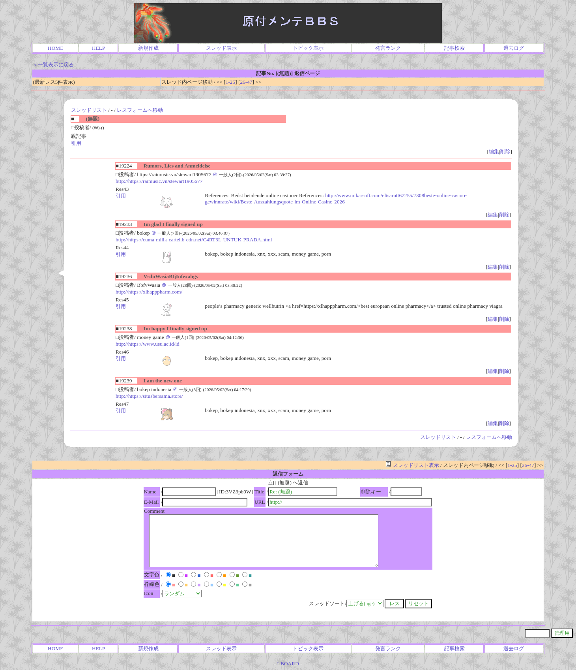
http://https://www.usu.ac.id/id (148, 344)
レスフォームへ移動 (140, 110)
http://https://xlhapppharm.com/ (149, 292)
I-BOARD (288, 663)
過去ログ (513, 48)
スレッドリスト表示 (412, 465)
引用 (76, 143)
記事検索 (454, 48)
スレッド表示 (221, 48)
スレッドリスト (89, 110)
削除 (505, 151)
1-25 (230, 82)
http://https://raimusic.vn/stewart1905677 (159, 181)
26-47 (246, 82)
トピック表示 (308, 48)
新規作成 (148, 48)
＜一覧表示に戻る (53, 65)
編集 (494, 151)
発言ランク (388, 48)
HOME (55, 48)
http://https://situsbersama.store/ (149, 396)
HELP (98, 48)
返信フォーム (288, 474)
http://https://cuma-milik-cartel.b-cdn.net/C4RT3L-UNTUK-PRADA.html (194, 240)
